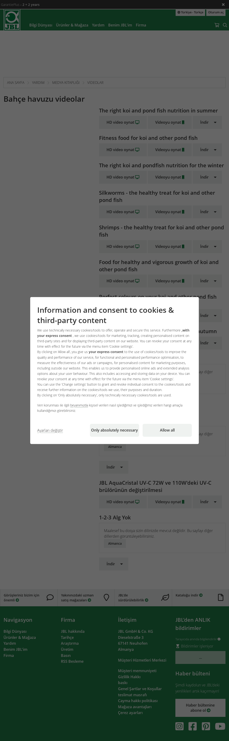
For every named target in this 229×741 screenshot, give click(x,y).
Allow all (167, 430)
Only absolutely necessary (114, 430)
